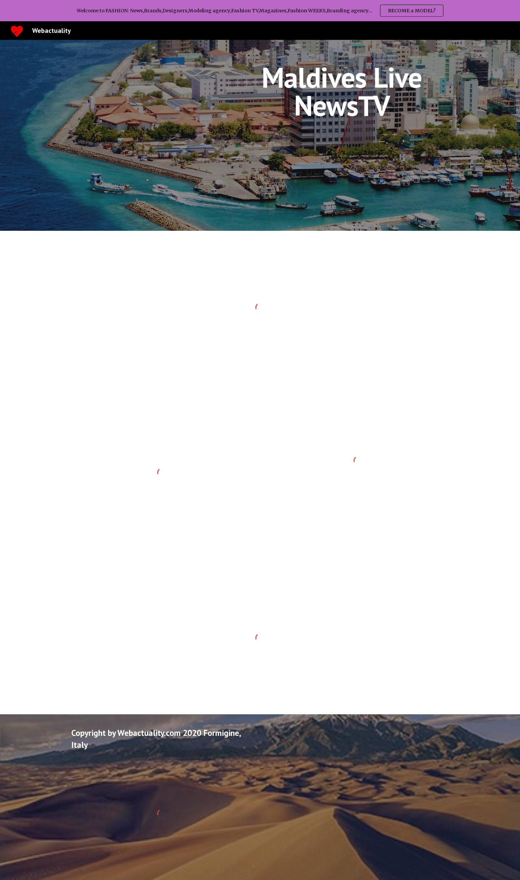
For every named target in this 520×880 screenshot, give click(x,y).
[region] (260, 10)
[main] (341, 91)
